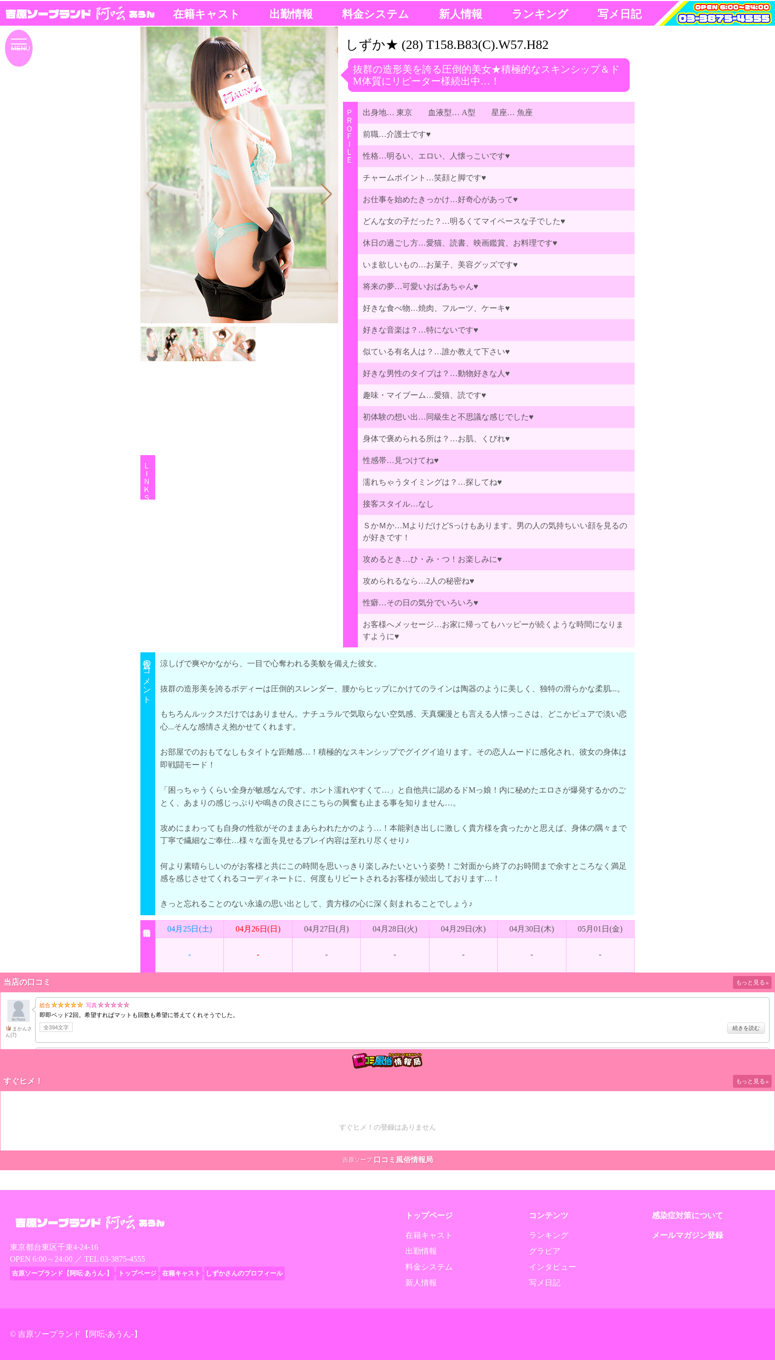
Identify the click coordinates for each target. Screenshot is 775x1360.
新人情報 (460, 14)
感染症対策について (687, 1215)
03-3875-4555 (122, 1259)
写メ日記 (620, 14)
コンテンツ (548, 1215)
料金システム (375, 14)
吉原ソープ (357, 1159)
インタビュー (552, 1267)
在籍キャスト (206, 14)
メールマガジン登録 (687, 1235)
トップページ (429, 1215)
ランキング (540, 14)
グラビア (544, 1251)
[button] (326, 194)
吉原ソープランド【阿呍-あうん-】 (80, 1334)
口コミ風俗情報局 (403, 1160)
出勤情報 (291, 14)
